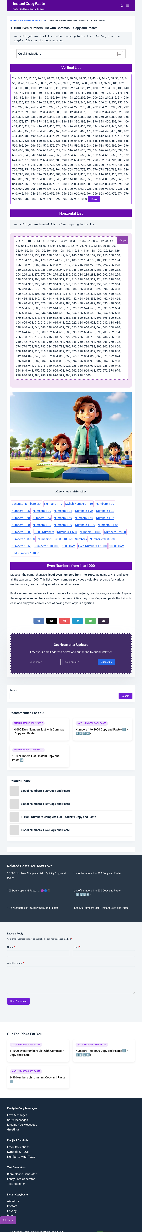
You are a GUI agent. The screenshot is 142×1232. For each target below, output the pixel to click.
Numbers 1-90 (100, 517)
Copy (123, 239)
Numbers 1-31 (40, 510)
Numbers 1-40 (80, 510)
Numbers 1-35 (60, 510)
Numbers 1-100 (20, 524)
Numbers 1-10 (51, 503)
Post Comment (18, 992)
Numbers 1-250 (48, 537)
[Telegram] (77, 612)
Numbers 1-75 (60, 517)
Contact (12, 1197)
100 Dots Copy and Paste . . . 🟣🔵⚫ (28, 882)
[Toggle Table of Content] (118, 54)
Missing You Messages (22, 1116)
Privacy (11, 1202)
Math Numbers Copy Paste (31, 20)
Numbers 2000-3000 (24, 537)
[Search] (122, 6)
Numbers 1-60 (40, 517)
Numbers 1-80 (80, 517)
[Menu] (127, 5)
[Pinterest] (64, 612)
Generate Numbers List (25, 503)
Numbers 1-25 (120, 503)
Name (11, 938)
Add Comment (15, 955)
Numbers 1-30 (20, 510)
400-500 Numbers (119, 531)
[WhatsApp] (90, 612)
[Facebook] (38, 612)
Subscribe (106, 653)
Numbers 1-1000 (21, 531)
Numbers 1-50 (100, 510)
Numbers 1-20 (100, 503)
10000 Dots (18, 544)
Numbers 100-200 (94, 531)
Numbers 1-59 (20, 517)
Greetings (13, 1121)
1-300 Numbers (85, 524)
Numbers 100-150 (69, 531)
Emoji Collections (18, 1138)
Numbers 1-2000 (45, 531)
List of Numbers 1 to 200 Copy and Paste (96, 864)
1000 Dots (93, 537)
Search (13, 681)
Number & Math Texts (21, 1148)
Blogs (10, 1207)
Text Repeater (16, 1175)
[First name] (44, 653)
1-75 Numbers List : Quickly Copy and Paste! (32, 899)
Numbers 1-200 (64, 524)
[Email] (103, 612)
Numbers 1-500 (107, 524)
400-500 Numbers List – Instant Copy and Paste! (101, 899)
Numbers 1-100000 (72, 537)
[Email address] (79, 653)
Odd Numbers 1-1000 (42, 544)
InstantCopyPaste (29, 3)
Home (13, 20)
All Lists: (8, 1220)
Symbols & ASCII (18, 1143)
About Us (13, 1192)
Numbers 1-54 (120, 510)
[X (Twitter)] (51, 612)
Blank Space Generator (22, 1165)
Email (76, 938)
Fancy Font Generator (21, 1170)
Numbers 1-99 (120, 517)
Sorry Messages (17, 1111)
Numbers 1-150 (42, 524)
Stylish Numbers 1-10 (76, 503)
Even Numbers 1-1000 (116, 537)
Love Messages (17, 1106)
